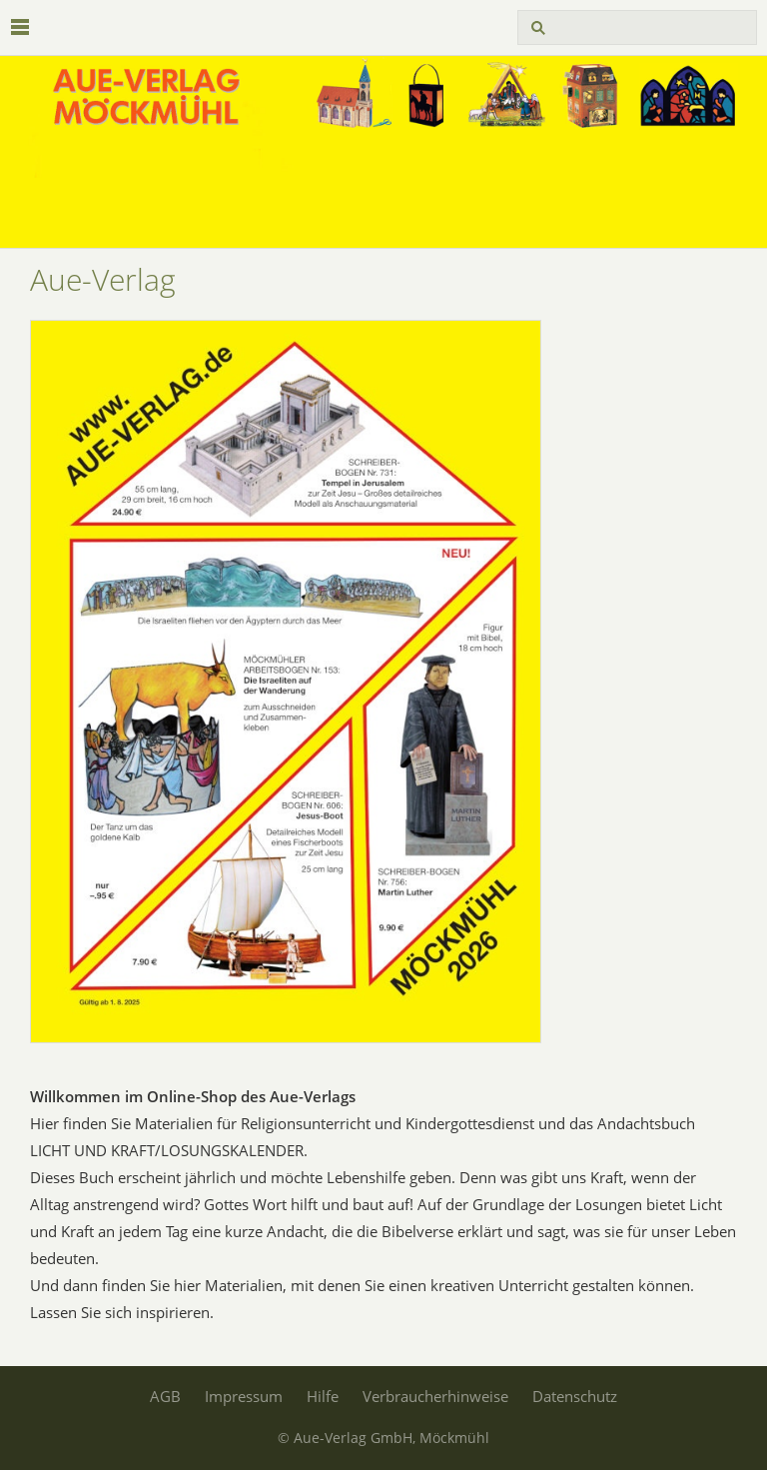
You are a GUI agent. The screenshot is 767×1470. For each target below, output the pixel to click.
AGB (165, 1396)
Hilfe (323, 1396)
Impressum (244, 1396)
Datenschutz (574, 1396)
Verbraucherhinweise (435, 1396)
